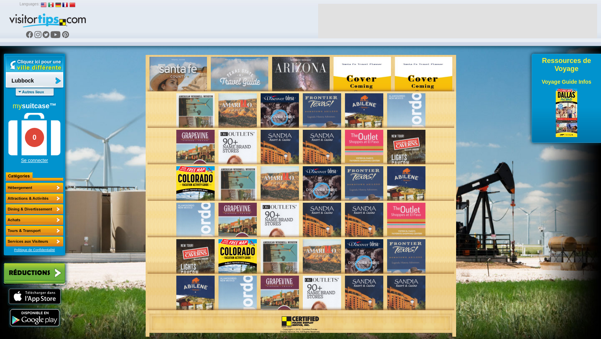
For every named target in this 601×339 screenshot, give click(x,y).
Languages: (29, 4)
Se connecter (34, 160)
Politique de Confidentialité (34, 250)
